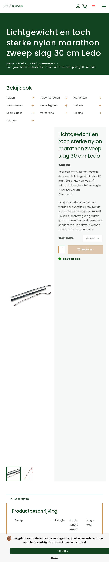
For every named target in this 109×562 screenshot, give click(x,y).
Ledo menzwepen (43, 63)
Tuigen (10, 98)
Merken (23, 63)
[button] (104, 6)
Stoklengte (66, 238)
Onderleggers (49, 105)
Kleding (78, 113)
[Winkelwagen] (84, 6)
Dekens (78, 105)
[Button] (78, 6)
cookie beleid (78, 542)
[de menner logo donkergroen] (13, 6)
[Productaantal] (62, 249)
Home (10, 63)
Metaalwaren (14, 105)
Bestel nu (87, 249)
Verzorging (47, 113)
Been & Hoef (14, 113)
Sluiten (55, 558)
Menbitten (80, 98)
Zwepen (11, 120)
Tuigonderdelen (50, 98)
